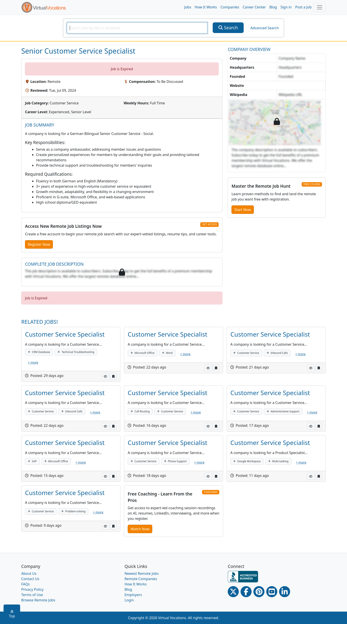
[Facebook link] (246, 591)
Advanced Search (264, 27)
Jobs (187, 7)
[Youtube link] (271, 591)
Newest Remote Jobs (142, 573)
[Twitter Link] (233, 591)
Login (129, 600)
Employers (133, 594)
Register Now (39, 244)
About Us (29, 573)
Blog (273, 7)
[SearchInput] (137, 27)
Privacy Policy (32, 589)
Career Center (254, 7)
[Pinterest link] (258, 591)
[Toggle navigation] (319, 7)
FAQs (25, 584)
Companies (229, 7)
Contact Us (30, 578)
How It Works (206, 7)
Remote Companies (141, 578)
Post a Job (303, 7)
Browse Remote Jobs (38, 600)
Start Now (242, 209)
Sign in (286, 7)
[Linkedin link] (284, 591)
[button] (105, 376)
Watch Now (140, 528)
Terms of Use (32, 594)
